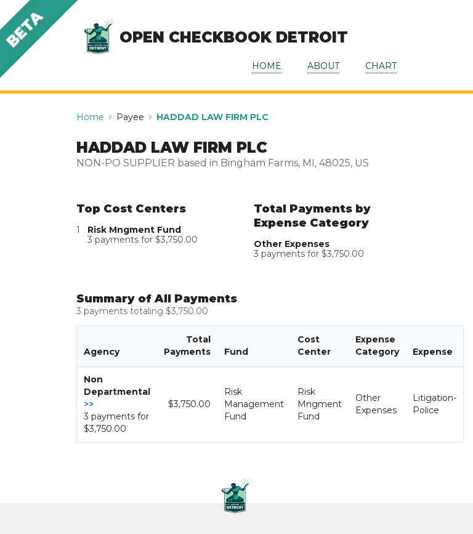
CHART (381, 65)
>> (89, 404)
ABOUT (323, 65)
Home (90, 117)
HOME (266, 65)
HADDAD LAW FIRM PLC (212, 117)
